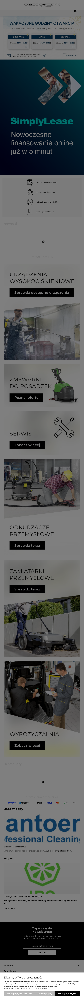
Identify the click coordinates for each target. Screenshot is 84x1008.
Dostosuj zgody (45, 994)
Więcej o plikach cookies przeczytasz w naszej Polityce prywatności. (26, 988)
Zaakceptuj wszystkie (67, 994)
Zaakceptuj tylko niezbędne (19, 994)
